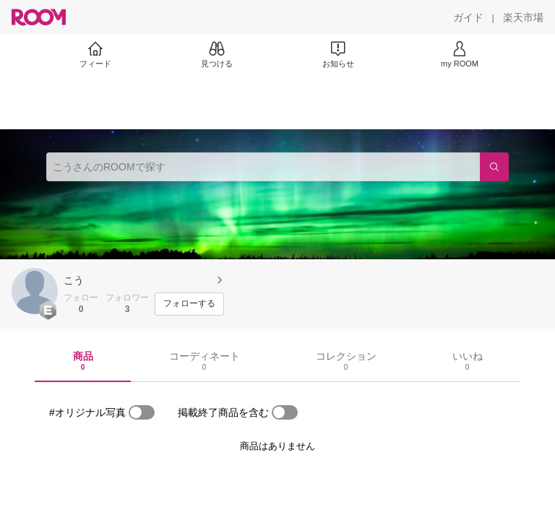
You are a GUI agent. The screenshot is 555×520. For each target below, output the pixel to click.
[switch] (142, 412)
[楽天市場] (523, 17)
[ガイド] (468, 17)
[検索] (494, 166)
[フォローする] (189, 304)
